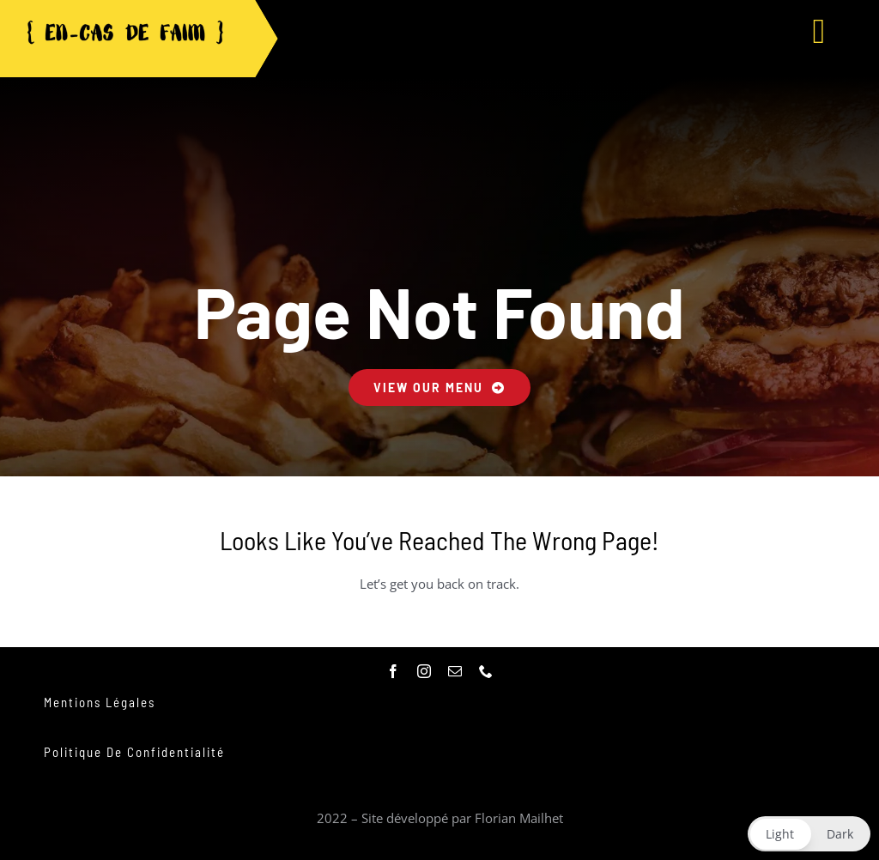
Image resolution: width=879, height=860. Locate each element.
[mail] (455, 671)
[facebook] (393, 671)
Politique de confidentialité (134, 752)
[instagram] (424, 671)
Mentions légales (99, 702)
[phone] (486, 671)
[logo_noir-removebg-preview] (125, 24)
